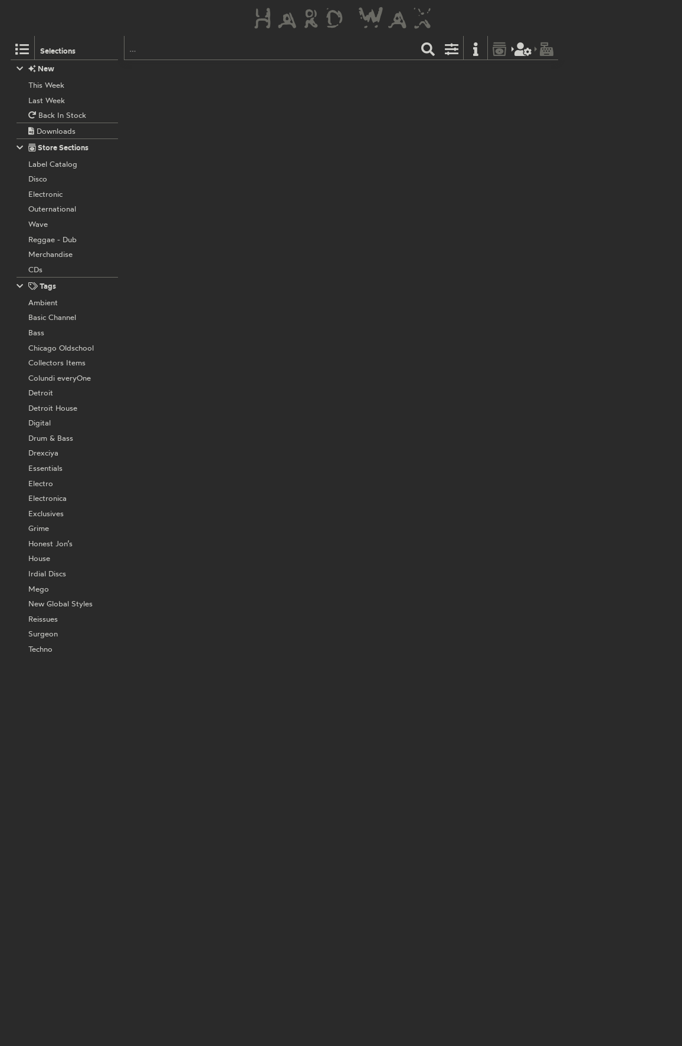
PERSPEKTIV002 (332, 548)
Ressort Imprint (275, 703)
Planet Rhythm (273, 394)
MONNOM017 (327, 73)
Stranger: (264, 164)
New (36, 68)
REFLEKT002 (325, 858)
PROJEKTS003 (305, 306)
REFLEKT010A (327, 626)
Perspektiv (266, 228)
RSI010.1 (319, 703)
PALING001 (309, 781)
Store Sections (53, 147)
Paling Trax (267, 781)
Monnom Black (274, 73)
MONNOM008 (328, 151)
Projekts (262, 306)
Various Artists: (274, 86)
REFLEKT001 (324, 936)
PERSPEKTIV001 (331, 471)
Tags (37, 286)
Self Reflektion (273, 471)
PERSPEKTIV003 (318, 228)
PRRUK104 (320, 394)
